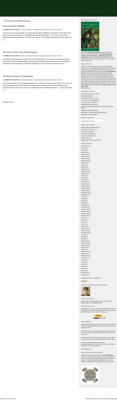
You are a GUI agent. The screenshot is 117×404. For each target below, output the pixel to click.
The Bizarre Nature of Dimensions (18, 76)
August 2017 (84, 217)
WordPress (94, 398)
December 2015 (85, 243)
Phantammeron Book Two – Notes (89, 98)
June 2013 (83, 262)
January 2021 (84, 184)
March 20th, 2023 (58, 55)
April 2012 (83, 268)
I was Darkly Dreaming (86, 131)
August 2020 (84, 194)
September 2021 (85, 171)
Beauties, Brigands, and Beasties (89, 127)
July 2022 (83, 165)
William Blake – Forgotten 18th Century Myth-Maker (93, 112)
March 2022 (84, 167)
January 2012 (84, 274)
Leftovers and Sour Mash (87, 136)
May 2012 (83, 266)
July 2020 (83, 196)
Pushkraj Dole (113, 398)
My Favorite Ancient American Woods (90, 94)
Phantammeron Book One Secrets (89, 104)
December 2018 (85, 209)
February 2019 (84, 205)
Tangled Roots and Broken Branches (43, 29)
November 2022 (85, 158)
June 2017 (83, 220)
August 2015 (84, 247)
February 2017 (84, 228)
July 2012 (83, 264)
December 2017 (85, 215)
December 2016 (85, 230)
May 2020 (83, 200)
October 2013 (84, 258)
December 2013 (85, 255)
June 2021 (83, 175)
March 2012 (84, 270)
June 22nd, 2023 (58, 29)
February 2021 (84, 181)
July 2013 (83, 260)
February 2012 (84, 272)
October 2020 (84, 190)
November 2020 (85, 188)
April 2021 (83, 177)
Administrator (29, 29)
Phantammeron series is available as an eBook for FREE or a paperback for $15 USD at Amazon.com (96, 55)
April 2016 (83, 239)
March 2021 (84, 179)
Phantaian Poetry (85, 138)
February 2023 (84, 154)
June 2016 (83, 234)
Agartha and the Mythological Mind (89, 110)
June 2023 (83, 148)
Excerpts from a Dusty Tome (88, 129)
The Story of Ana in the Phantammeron (20, 52)
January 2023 (84, 156)
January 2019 (84, 207)
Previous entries (8, 102)
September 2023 (85, 146)
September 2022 (85, 160)
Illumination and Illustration (87, 133)
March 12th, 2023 (58, 80)
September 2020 (85, 192)
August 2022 (84, 162)
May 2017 (83, 222)
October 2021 (84, 169)
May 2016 (83, 236)
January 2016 (84, 241)
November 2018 (85, 211)
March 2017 (84, 226)
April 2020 (83, 203)
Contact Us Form (97, 303)
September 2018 (85, 213)
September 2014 (85, 251)
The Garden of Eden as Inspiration (89, 114)
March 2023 (84, 152)
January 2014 (84, 253)
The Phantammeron (11, 398)
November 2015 (85, 245)
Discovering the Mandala (14, 26)
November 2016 (85, 232)
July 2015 (83, 249)
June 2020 (83, 198)
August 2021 (84, 173)
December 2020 (85, 186)
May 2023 (83, 150)
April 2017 (83, 224)
